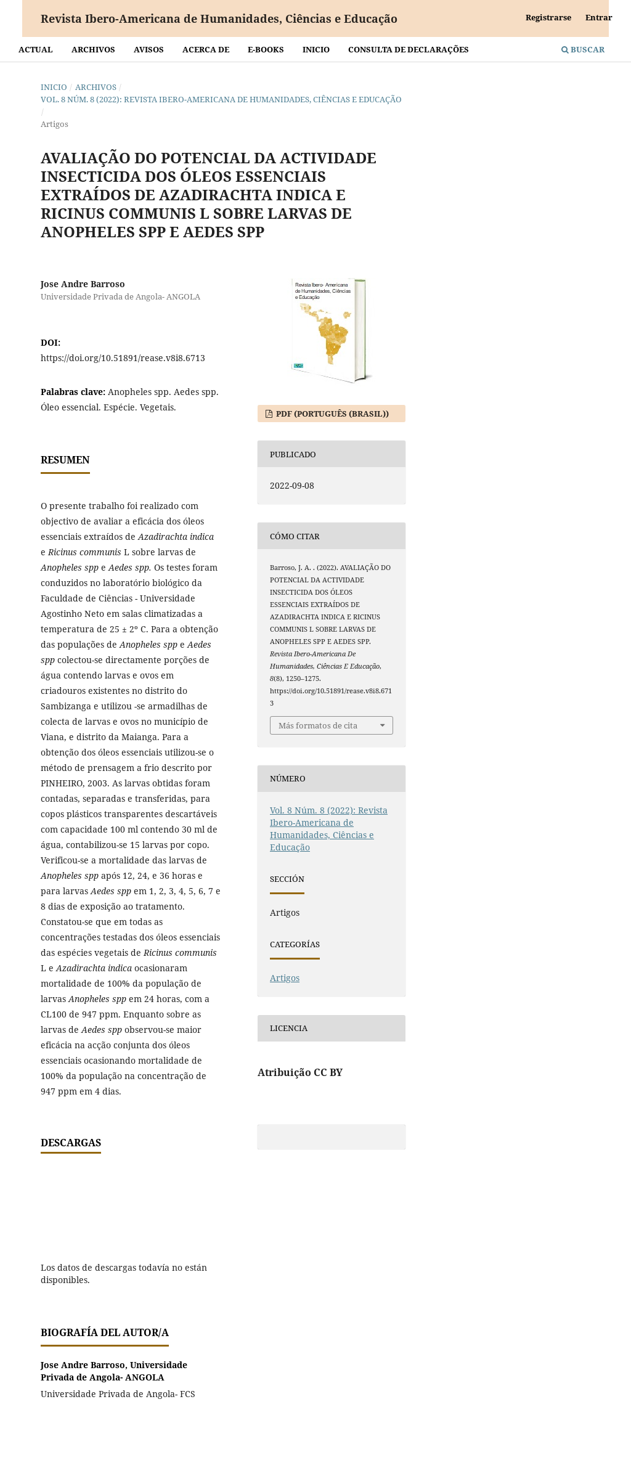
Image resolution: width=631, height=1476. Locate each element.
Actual (35, 49)
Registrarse (548, 17)
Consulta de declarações (408, 49)
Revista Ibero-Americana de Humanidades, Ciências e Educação (219, 18)
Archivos (93, 49)
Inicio (316, 49)
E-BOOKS (266, 49)
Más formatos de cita (318, 725)
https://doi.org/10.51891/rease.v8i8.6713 (123, 358)
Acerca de (205, 49)
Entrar (599, 17)
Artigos (284, 978)
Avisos (149, 49)
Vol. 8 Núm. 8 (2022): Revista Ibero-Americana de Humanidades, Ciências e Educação (221, 99)
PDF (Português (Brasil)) (331, 413)
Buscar (583, 49)
